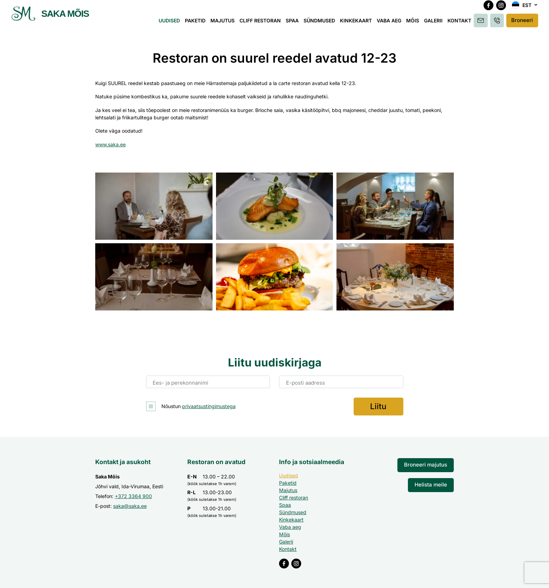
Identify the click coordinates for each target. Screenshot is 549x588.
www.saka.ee (110, 144)
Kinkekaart (358, 24)
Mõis (414, 24)
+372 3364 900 (133, 495)
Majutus (225, 24)
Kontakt (461, 24)
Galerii (435, 24)
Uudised (171, 24)
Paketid (197, 24)
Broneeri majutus (427, 463)
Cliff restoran (262, 24)
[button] (525, 9)
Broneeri (522, 24)
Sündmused (321, 24)
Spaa (294, 24)
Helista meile (432, 482)
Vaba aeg (391, 24)
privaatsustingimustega (209, 405)
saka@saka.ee (130, 504)
